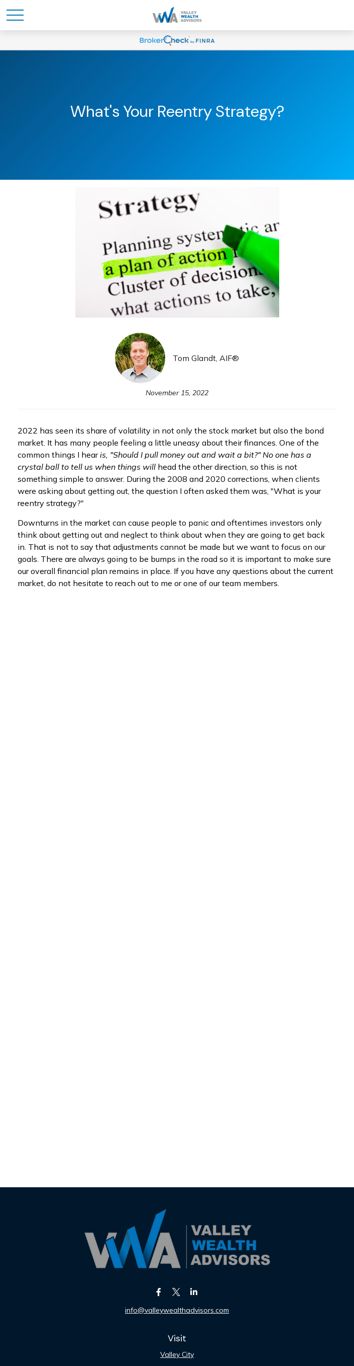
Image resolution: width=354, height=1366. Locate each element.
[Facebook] (158, 1292)
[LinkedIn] (193, 1292)
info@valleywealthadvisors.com (177, 1310)
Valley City (177, 1354)
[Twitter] (176, 1292)
